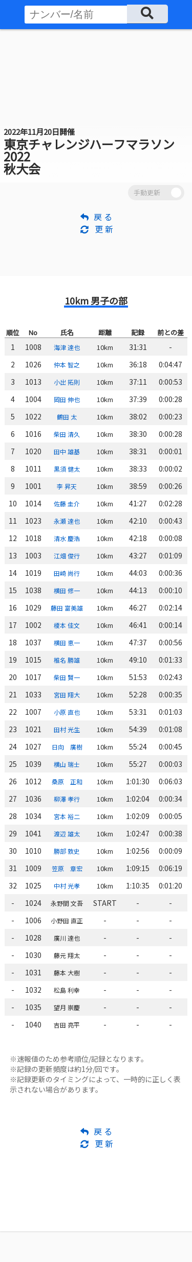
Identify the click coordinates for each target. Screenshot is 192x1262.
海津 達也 (67, 347)
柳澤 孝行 (67, 798)
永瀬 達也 (67, 521)
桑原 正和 (67, 781)
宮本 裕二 (67, 816)
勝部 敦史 (67, 851)
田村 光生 (67, 729)
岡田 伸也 (67, 399)
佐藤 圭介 (67, 503)
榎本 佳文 (67, 625)
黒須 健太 (67, 468)
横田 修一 (67, 590)
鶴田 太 (67, 416)
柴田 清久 (67, 434)
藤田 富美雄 (67, 607)
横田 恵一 (67, 642)
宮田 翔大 (67, 694)
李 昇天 (67, 486)
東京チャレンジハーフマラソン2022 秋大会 (89, 151)
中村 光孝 (67, 885)
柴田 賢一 (67, 677)
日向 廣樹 (67, 746)
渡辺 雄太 (67, 833)
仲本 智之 (67, 364)
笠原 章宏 (67, 868)
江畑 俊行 (67, 555)
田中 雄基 (67, 451)
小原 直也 (67, 712)
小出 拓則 (67, 382)
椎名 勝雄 (67, 660)
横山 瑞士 (67, 764)
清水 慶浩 (67, 538)
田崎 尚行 (67, 573)
